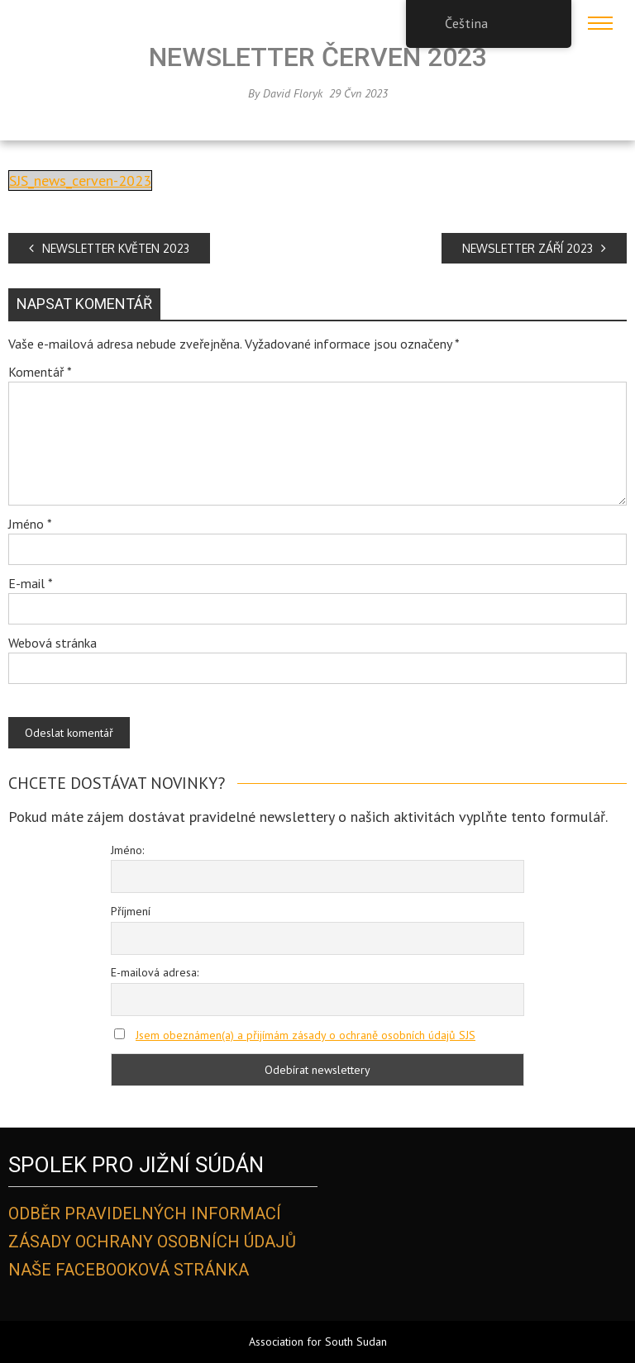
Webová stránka (52, 642)
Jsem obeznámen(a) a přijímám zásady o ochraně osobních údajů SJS (305, 1035)
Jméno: (127, 850)
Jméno (30, 523)
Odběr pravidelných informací (144, 1213)
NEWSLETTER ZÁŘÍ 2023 (534, 248)
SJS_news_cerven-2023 (80, 180)
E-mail (30, 583)
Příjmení (130, 911)
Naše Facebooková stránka (128, 1270)
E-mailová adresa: (154, 972)
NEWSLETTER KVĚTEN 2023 (109, 248)
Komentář (40, 371)
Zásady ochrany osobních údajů (152, 1241)
